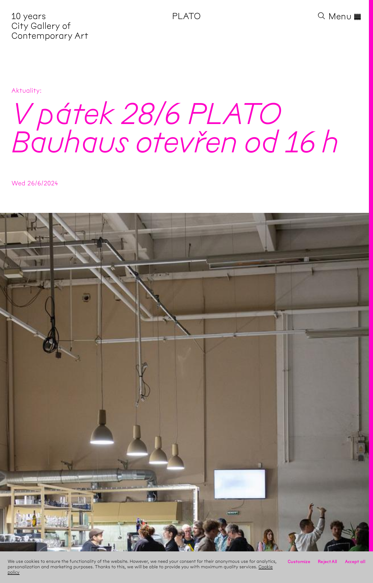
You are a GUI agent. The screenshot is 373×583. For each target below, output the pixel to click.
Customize (299, 561)
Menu (345, 16)
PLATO (186, 16)
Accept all (355, 561)
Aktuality (25, 90)
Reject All (327, 561)
